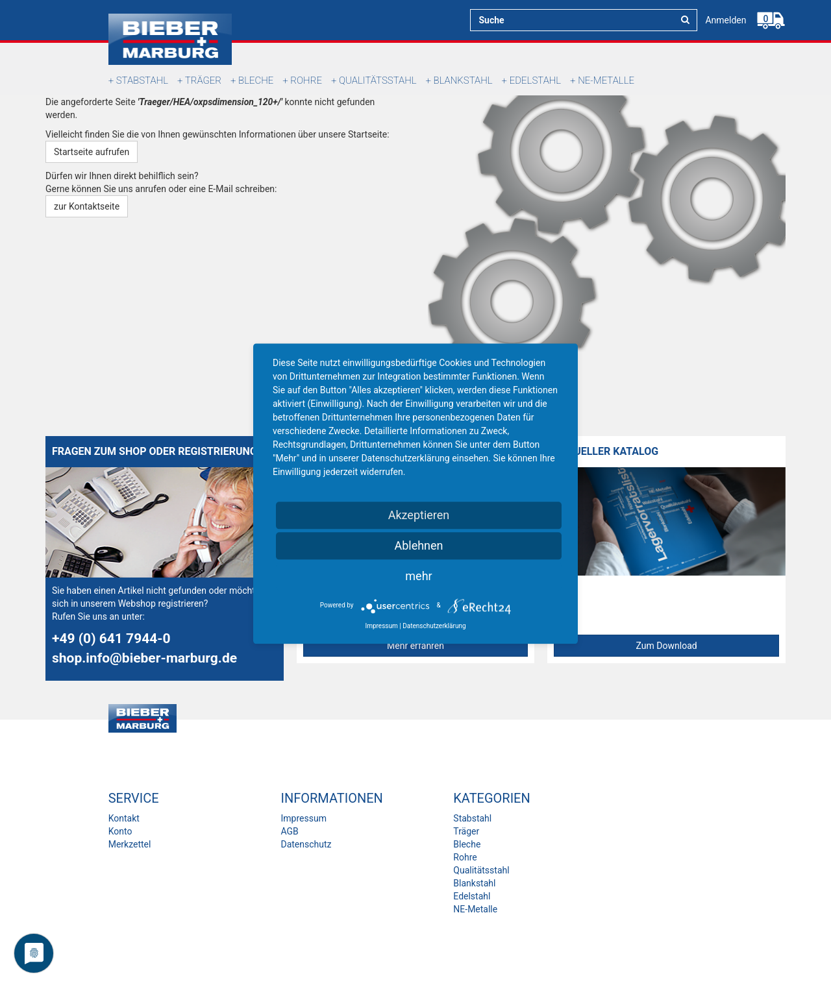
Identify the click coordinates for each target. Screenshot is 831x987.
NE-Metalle (606, 80)
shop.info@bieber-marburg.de (144, 658)
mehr (418, 576)
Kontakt (124, 818)
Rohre (306, 80)
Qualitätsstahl (378, 80)
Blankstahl (463, 80)
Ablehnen (418, 545)
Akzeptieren (419, 515)
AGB (289, 831)
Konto (120, 831)
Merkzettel (129, 844)
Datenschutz (305, 844)
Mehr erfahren (415, 645)
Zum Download (666, 645)
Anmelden (725, 20)
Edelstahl (535, 80)
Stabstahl (142, 80)
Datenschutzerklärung (434, 625)
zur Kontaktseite (86, 206)
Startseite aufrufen (91, 152)
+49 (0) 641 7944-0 (111, 638)
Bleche (255, 80)
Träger (203, 80)
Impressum (303, 818)
